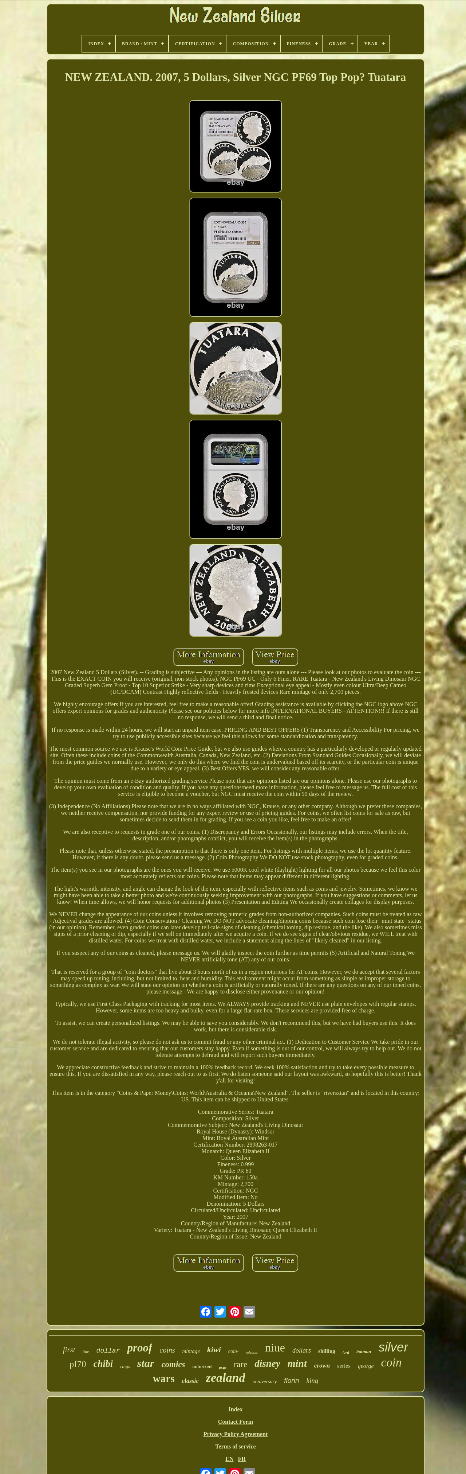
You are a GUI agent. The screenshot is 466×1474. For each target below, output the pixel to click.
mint (297, 1363)
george (366, 1366)
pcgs (222, 1367)
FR (241, 1459)
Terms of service (235, 1446)
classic (190, 1380)
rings (125, 1366)
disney (267, 1363)
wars (164, 1378)
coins (167, 1350)
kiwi (214, 1349)
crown (322, 1365)
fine (86, 1351)
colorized (202, 1366)
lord (346, 1352)
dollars (301, 1350)
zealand (225, 1377)
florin (291, 1380)
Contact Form (235, 1422)
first (69, 1349)
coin (391, 1362)
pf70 (78, 1364)
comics (173, 1364)
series (343, 1366)
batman (363, 1351)
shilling (326, 1351)
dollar (108, 1350)
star (145, 1363)
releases (252, 1352)
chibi (103, 1363)
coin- (233, 1351)
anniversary (264, 1381)
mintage (191, 1351)
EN (229, 1459)
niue (275, 1347)
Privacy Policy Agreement (236, 1434)
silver (393, 1347)
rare (240, 1364)
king (312, 1380)
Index (235, 1409)
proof (139, 1347)
